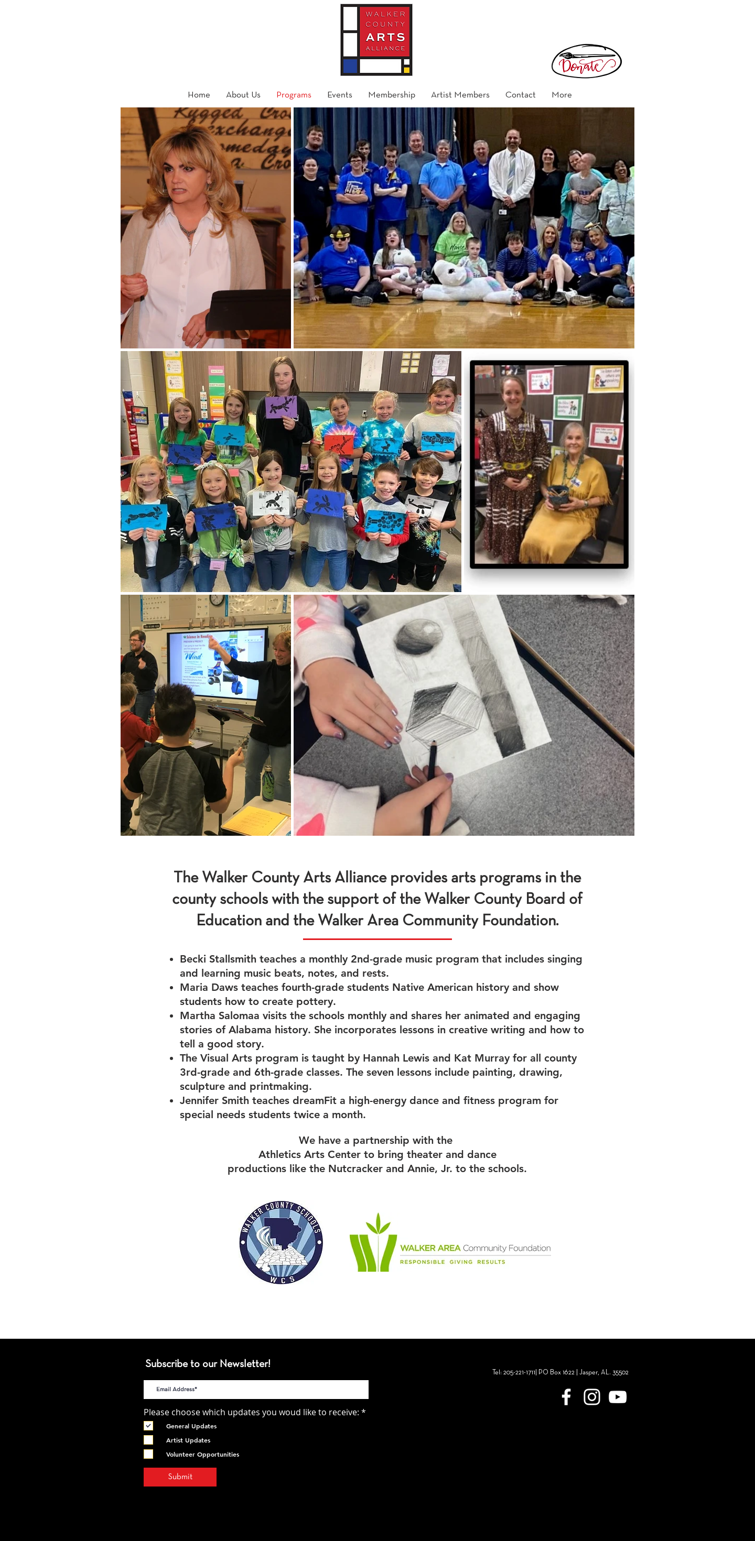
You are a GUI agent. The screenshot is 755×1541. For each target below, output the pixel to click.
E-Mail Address (173, 1371)
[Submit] (180, 1477)
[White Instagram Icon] (592, 1397)
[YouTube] (618, 1397)
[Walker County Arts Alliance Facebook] (566, 1397)
